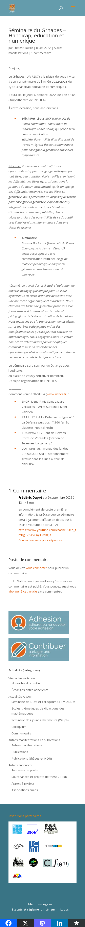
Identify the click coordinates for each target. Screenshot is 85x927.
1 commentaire (41, 53)
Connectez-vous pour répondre (40, 540)
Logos (64, 909)
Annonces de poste (25, 770)
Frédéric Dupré (23, 48)
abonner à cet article (22, 591)
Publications (20, 752)
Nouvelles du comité (26, 683)
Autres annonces (20, 765)
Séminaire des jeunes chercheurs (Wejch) (40, 720)
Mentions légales (40, 904)
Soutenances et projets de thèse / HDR (39, 777)
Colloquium (19, 727)
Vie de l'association (21, 678)
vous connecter (36, 568)
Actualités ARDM (19, 696)
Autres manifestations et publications (34, 740)
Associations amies (25, 790)
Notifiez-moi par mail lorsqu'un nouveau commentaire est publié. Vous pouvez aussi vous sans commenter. (42, 586)
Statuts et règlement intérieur (33, 909)
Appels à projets (23, 783)
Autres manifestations (27, 745)
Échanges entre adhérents (30, 690)
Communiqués (21, 733)
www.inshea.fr (56, 394)
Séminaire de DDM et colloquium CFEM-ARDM (43, 702)
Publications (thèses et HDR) (32, 758)
